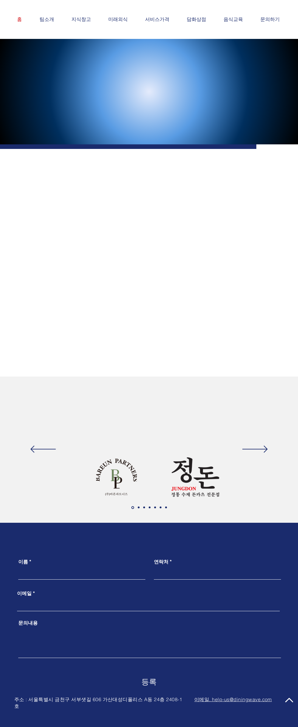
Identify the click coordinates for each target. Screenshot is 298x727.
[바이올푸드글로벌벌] (150, 507)
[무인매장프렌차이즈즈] (166, 507)
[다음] (255, 450)
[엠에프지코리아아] (155, 507)
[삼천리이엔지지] (160, 507)
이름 (23, 561)
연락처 (161, 561)
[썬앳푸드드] (144, 507)
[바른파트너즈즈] (132, 507)
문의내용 (28, 622)
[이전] (43, 450)
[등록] (149, 682)
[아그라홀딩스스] (139, 507)
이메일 (24, 593)
